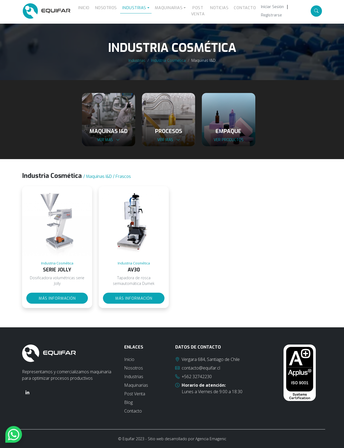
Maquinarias (136, 385)
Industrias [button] (134, 7)
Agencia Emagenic (210, 438)
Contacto (245, 7)
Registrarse (271, 15)
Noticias (219, 7)
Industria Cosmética (168, 60)
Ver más (108, 139)
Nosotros (106, 7)
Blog (128, 402)
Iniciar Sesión (272, 6)
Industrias (136, 60)
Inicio (83, 7)
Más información (57, 298)
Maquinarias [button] (169, 7)
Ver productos (228, 139)
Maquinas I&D (203, 60)
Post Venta (198, 11)
